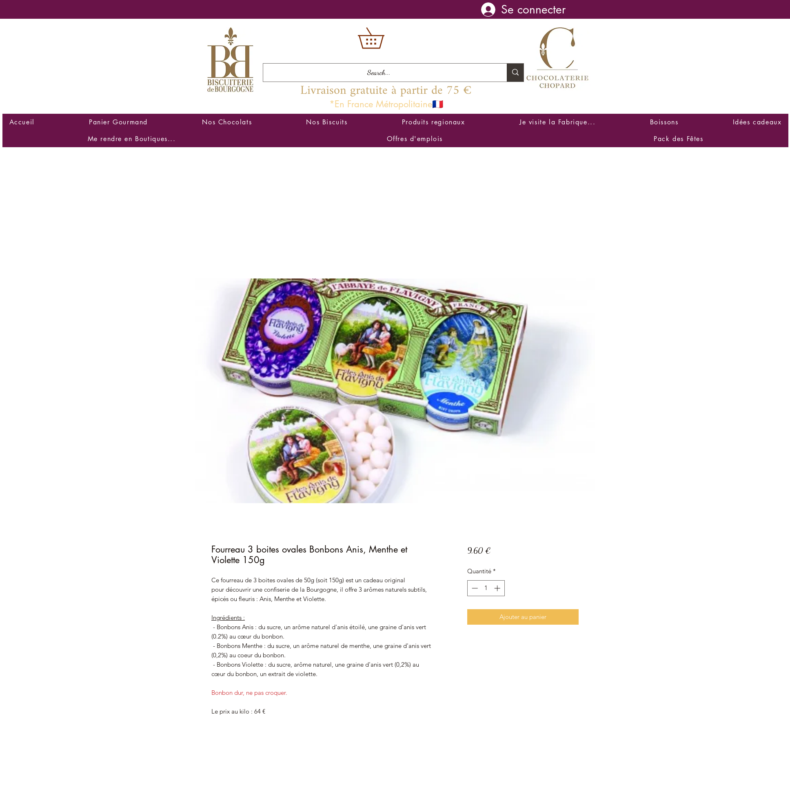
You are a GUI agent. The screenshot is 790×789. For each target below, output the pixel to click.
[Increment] (498, 588)
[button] (381, 38)
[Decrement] (473, 588)
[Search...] (379, 72)
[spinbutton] (486, 588)
